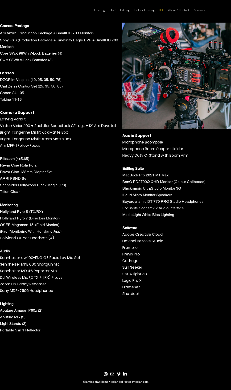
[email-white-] (112, 374)
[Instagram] (105, 374)
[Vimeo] (118, 374)
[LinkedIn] (125, 374)
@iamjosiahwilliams (95, 381)
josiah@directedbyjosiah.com (129, 381)
